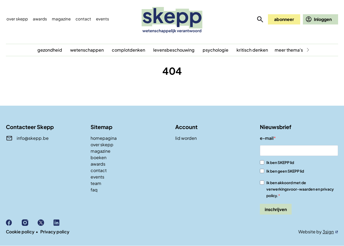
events (102, 18)
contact (99, 170)
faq (94, 189)
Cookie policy (20, 231)
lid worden (186, 138)
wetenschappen (87, 50)
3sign (328, 231)
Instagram (30, 222)
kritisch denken (252, 50)
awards (98, 164)
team (96, 183)
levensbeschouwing (174, 50)
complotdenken (128, 50)
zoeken (260, 19)
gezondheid (49, 50)
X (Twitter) (45, 222)
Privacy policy (54, 231)
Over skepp (17, 18)
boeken (98, 157)
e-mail (267, 138)
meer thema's (289, 50)
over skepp (102, 144)
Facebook (14, 222)
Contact (83, 18)
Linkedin (61, 222)
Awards (40, 18)
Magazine (61, 18)
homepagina (104, 138)
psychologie (215, 50)
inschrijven (276, 209)
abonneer (284, 19)
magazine (100, 151)
